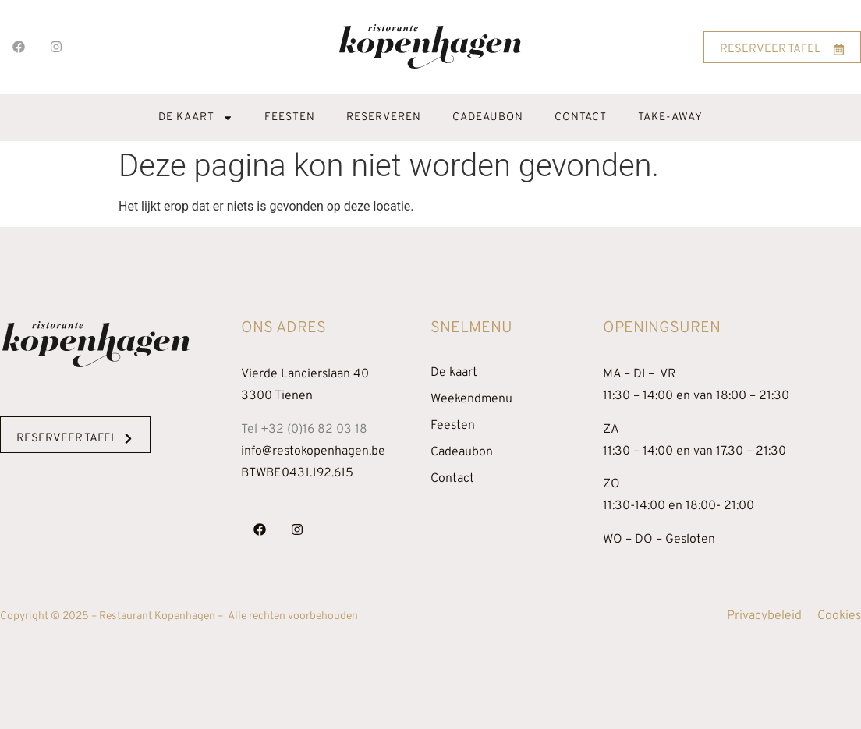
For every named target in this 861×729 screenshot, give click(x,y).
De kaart (195, 117)
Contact (581, 117)
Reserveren (383, 117)
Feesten (289, 117)
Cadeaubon (487, 117)
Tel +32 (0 (304, 429)
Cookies (839, 616)
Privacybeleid (764, 616)
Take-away (670, 117)
